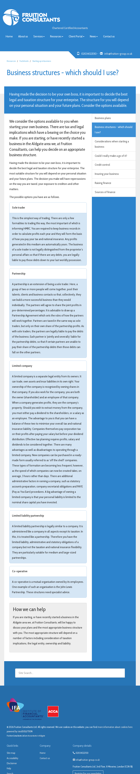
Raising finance (103, 183)
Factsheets (24, 61)
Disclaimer (12, 763)
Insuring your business (107, 174)
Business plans (103, 118)
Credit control (102, 164)
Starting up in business (41, 61)
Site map (11, 752)
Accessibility (12, 758)
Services (39, 36)
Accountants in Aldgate (36, 735)
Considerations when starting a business (112, 144)
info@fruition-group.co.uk (118, 53)
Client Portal (76, 36)
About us (23, 36)
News (94, 36)
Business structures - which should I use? (113, 129)
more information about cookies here (115, 727)
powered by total (19, 731)
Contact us (109, 36)
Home (9, 36)
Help (9, 768)
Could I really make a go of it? (111, 155)
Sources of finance (105, 192)
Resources (56, 36)
